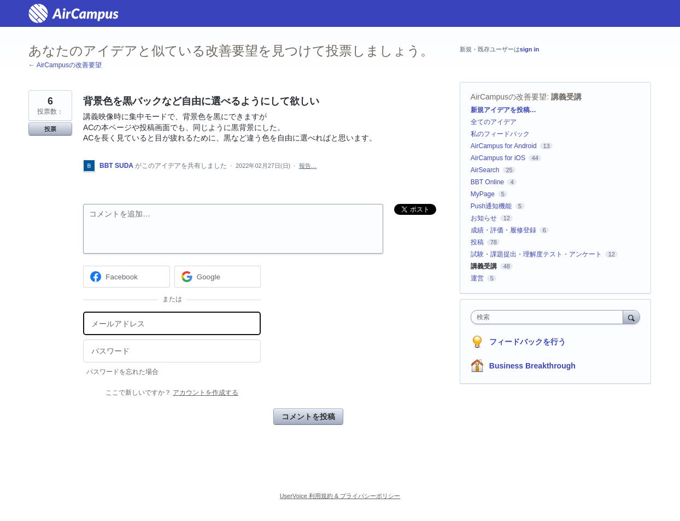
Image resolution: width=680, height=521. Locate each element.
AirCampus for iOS (498, 158)
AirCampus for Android (504, 146)
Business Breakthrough (532, 365)
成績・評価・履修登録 (503, 230)
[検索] (631, 317)
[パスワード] (172, 351)
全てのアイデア (494, 122)
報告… (308, 165)
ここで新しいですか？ (171, 392)
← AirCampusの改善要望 (65, 65)
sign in (529, 49)
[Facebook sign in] (126, 277)
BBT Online (487, 182)
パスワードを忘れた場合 (122, 372)
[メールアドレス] (172, 323)
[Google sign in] (217, 277)
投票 (50, 129)
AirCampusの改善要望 (509, 96)
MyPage (483, 194)
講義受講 (566, 96)
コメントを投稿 (308, 416)
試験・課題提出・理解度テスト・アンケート (536, 254)
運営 (477, 278)
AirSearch (485, 170)
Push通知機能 (491, 206)
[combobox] (549, 317)
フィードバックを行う (527, 341)
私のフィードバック (500, 134)
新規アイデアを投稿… (503, 110)
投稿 (477, 242)
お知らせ (484, 218)
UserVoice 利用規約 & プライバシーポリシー (340, 496)
